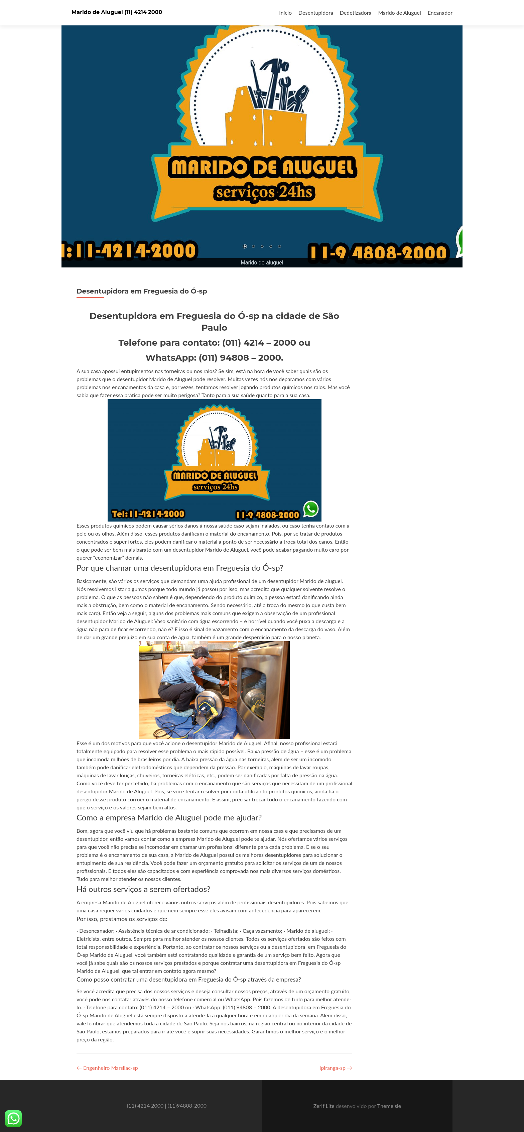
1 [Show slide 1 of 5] (244, 247)
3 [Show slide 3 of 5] (262, 247)
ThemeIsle (389, 1106)
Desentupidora (315, 12)
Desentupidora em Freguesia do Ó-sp (142, 291)
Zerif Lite (324, 1106)
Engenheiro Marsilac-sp (107, 1067)
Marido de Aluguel (399, 12)
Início (285, 12)
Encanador (440, 12)
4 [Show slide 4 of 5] (270, 247)
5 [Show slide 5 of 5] (279, 247)
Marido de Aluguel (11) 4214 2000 (117, 12)
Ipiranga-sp (335, 1067)
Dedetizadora (356, 12)
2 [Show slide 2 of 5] (253, 247)
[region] (262, 133)
